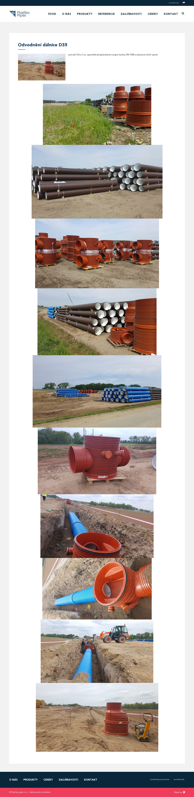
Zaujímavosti (131, 13)
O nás (66, 13)
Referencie (106, 13)
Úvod (52, 13)
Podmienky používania (159, 779)
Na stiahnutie (174, 3)
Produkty (84, 13)
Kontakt (171, 13)
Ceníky (153, 13)
